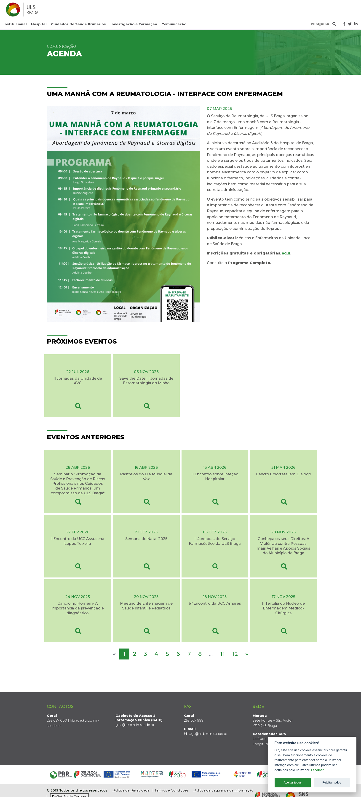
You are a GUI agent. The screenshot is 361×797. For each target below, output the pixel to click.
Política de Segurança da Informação (223, 790)
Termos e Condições (171, 790)
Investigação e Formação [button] (133, 24)
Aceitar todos (292, 782)
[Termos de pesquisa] (320, 24)
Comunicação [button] (173, 24)
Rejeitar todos (331, 782)
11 (222, 654)
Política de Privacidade (131, 790)
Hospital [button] (39, 24)
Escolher (317, 770)
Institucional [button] (15, 24)
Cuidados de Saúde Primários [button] (78, 24)
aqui (286, 253)
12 (235, 654)
